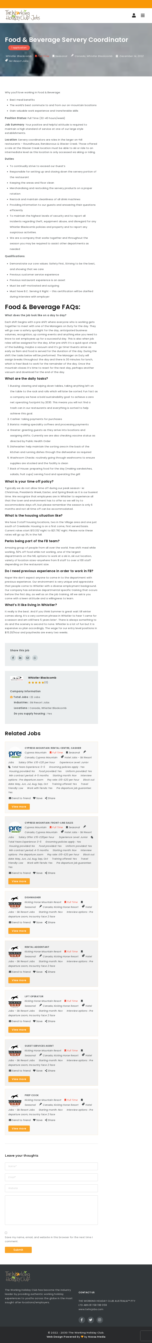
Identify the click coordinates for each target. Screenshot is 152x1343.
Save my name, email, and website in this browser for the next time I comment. (49, 1239)
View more (19, 806)
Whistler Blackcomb (42, 678)
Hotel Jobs (71, 757)
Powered (70, 1336)
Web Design (55, 1336)
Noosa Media (97, 1336)
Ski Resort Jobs (19, 61)
